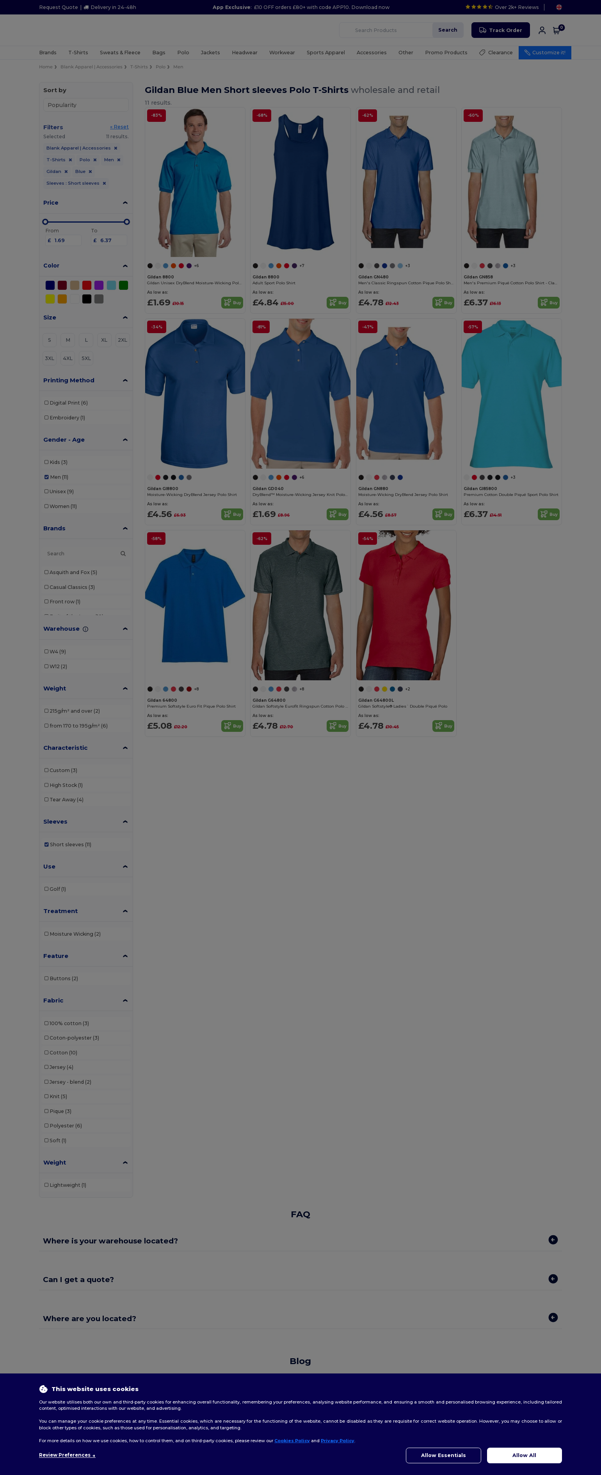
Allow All (524, 1455)
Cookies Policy (292, 1440)
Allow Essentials (443, 1455)
